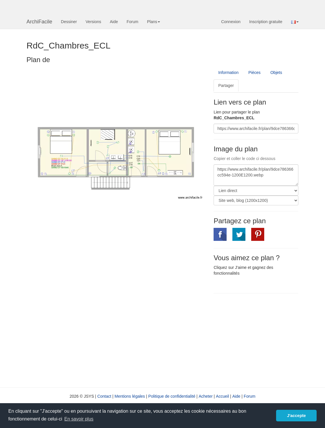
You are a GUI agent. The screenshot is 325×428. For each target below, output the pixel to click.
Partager (226, 85)
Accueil (222, 396)
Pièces (254, 72)
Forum (132, 21)
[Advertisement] (262, 339)
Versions (93, 21)
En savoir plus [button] (78, 418)
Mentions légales (130, 396)
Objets (276, 72)
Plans (153, 21)
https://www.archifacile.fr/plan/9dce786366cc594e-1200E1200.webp (256, 175)
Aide (114, 21)
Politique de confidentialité (171, 396)
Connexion (230, 21)
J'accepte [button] (296, 415)
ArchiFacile (39, 22)
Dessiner (69, 21)
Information (228, 72)
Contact (104, 396)
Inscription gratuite (265, 21)
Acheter (205, 396)
